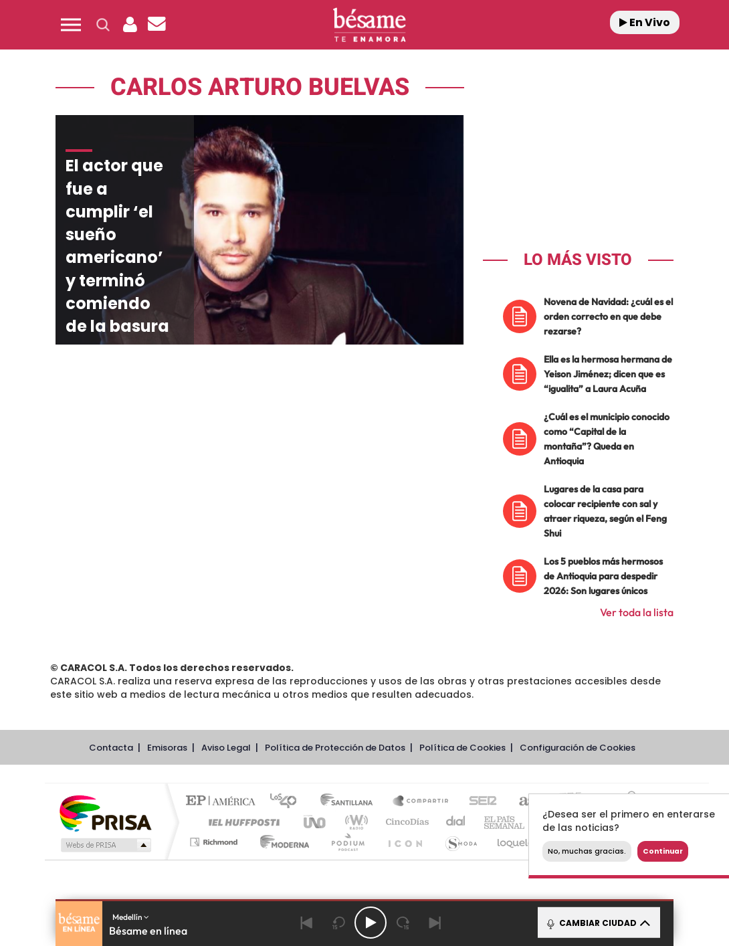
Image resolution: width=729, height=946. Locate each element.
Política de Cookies (462, 747)
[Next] (435, 923)
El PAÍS (224, 801)
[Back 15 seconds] (338, 923)
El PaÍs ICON (404, 842)
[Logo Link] (369, 25)
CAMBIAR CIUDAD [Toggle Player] (597, 922)
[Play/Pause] (370, 923)
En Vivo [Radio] (644, 22)
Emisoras (167, 747)
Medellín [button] (130, 917)
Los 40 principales (288, 801)
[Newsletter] (156, 25)
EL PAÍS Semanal (505, 822)
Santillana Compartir (421, 801)
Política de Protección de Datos (335, 747)
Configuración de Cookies (577, 747)
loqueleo (520, 842)
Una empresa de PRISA (105, 812)
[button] (71, 25)
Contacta (111, 747)
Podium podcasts (347, 842)
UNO (315, 822)
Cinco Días (405, 822)
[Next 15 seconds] (403, 923)
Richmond (215, 842)
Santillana (350, 801)
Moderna (281, 842)
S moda (460, 842)
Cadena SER (479, 801)
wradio (354, 822)
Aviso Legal (226, 747)
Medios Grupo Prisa (104, 845)
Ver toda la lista (636, 612)
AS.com (521, 801)
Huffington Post (241, 822)
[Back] (306, 923)
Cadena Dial (456, 822)
